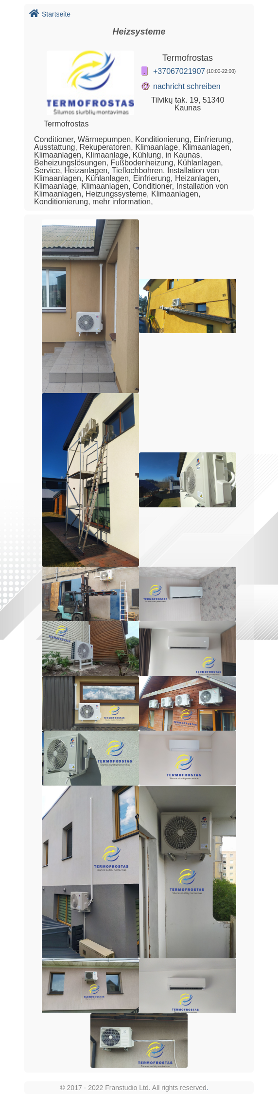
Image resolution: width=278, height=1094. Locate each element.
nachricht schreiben (187, 86)
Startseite (49, 14)
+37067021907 (179, 71)
